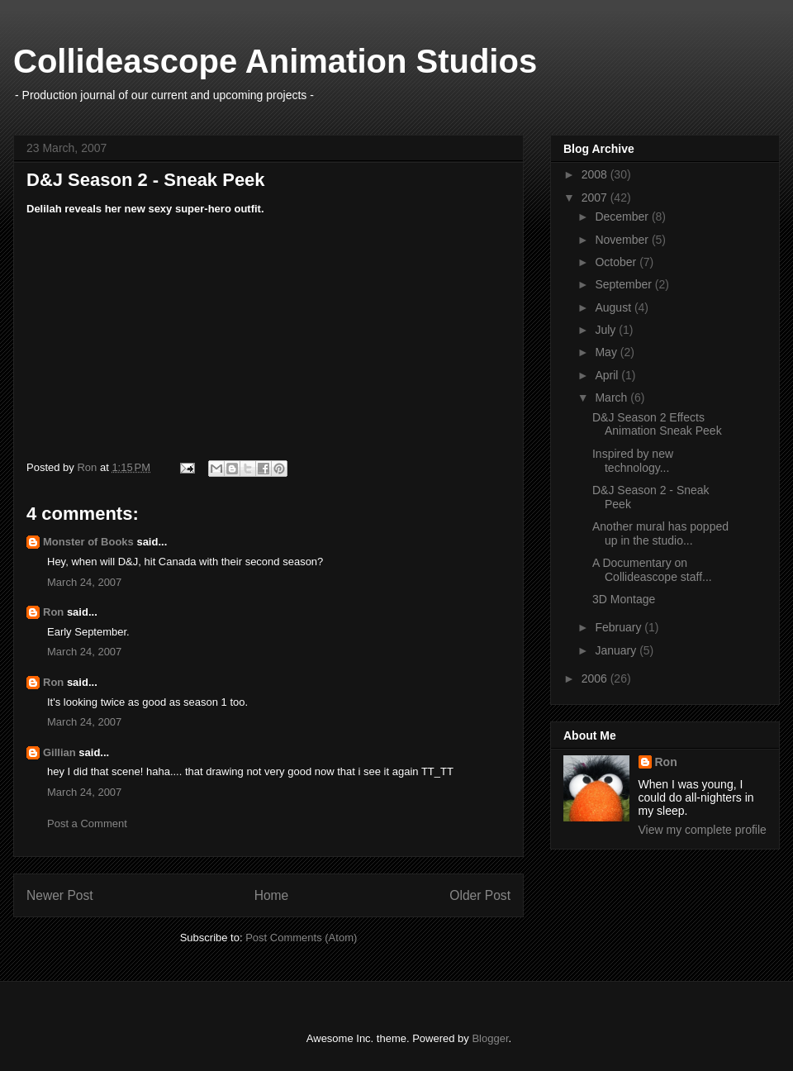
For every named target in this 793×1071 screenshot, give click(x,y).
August (614, 307)
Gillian (59, 752)
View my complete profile (703, 829)
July (607, 329)
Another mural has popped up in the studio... (660, 533)
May (607, 352)
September (624, 284)
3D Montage (623, 599)
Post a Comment (87, 823)
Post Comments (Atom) (301, 937)
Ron (53, 612)
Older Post (479, 895)
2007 (596, 197)
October (617, 262)
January (617, 650)
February (619, 627)
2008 (596, 174)
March (612, 397)
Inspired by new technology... (632, 460)
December (623, 216)
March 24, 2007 (84, 582)
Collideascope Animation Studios (275, 61)
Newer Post (59, 895)
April (608, 375)
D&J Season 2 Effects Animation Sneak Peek (657, 424)
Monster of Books (88, 542)
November (623, 239)
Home (271, 895)
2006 (596, 678)
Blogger (490, 1038)
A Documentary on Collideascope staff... (652, 569)
